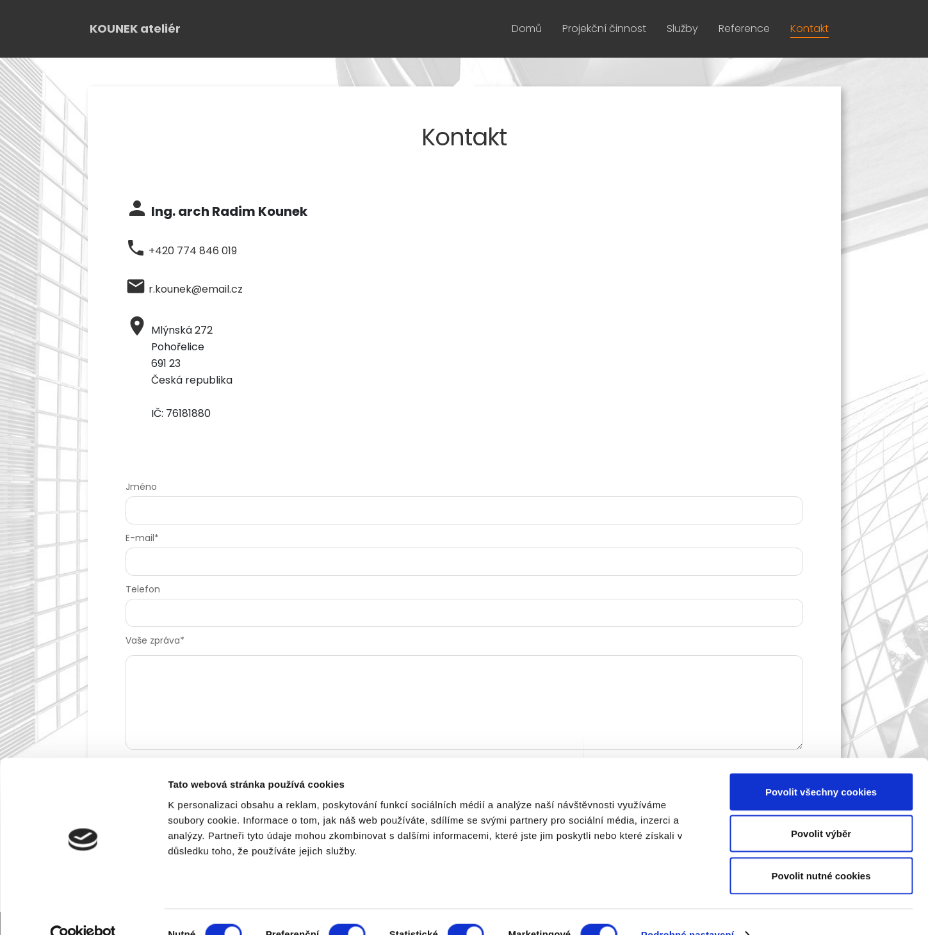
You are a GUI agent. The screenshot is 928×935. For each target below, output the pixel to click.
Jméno (141, 486)
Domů (527, 28)
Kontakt (809, 28)
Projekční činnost (604, 28)
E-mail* (142, 538)
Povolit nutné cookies (820, 850)
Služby (682, 28)
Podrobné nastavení (687, 909)
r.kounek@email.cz (196, 289)
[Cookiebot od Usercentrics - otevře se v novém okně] (83, 910)
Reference (744, 28)
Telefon (143, 589)
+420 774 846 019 (193, 250)
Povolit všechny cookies (821, 766)
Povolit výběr (821, 809)
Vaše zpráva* (155, 640)
